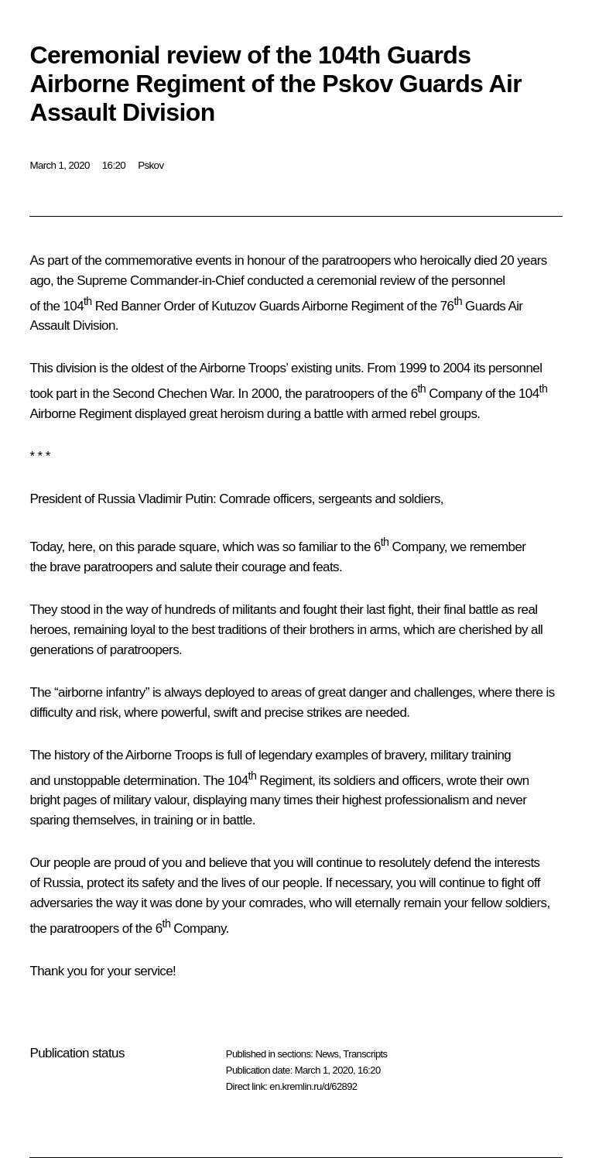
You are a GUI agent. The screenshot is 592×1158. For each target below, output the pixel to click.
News (326, 1054)
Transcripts (365, 1054)
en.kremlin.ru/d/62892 (313, 1086)
